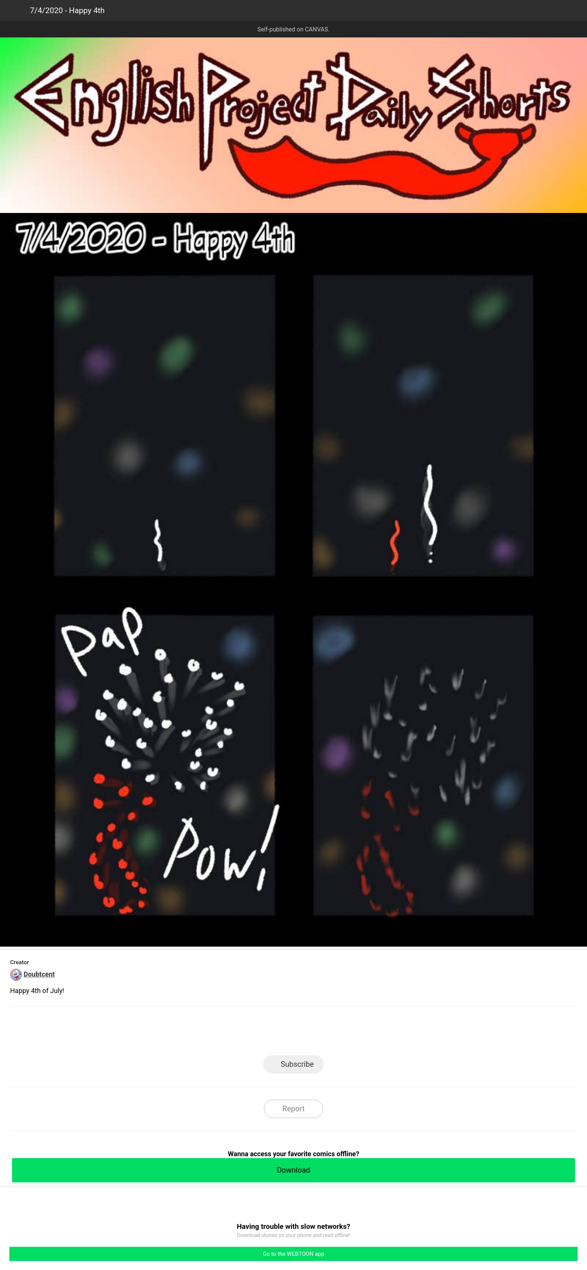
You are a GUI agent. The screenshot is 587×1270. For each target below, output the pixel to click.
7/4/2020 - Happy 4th (67, 10)
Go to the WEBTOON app (293, 1254)
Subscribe (297, 1064)
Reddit (361, 1033)
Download (293, 1170)
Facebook (260, 1033)
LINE (226, 1033)
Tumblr (327, 1033)
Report (293, 1108)
